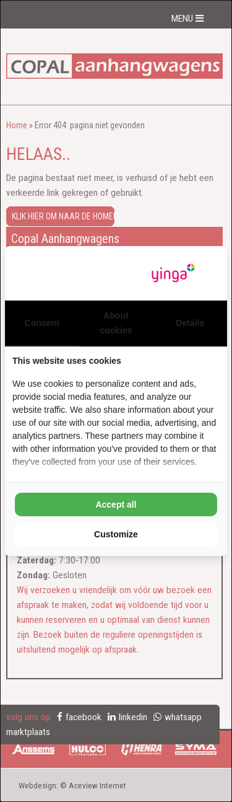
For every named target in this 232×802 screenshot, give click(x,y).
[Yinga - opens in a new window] (173, 273)
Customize (116, 534)
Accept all (115, 504)
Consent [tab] (42, 323)
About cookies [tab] (116, 323)
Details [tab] (190, 323)
